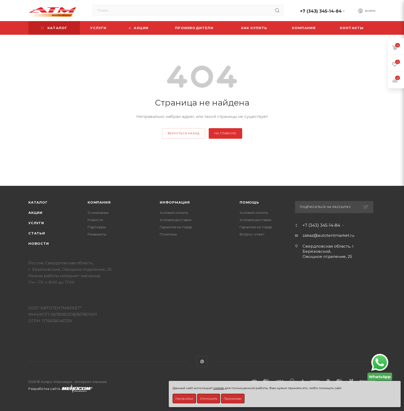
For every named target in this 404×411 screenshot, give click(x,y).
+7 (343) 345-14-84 (321, 11)
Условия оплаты (174, 213)
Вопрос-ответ (252, 234)
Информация (175, 202)
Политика (168, 234)
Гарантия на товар (176, 227)
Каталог (38, 202)
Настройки (184, 398)
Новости (38, 243)
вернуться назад (183, 133)
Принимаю (233, 398)
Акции (35, 213)
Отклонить (208, 398)
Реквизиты (97, 234)
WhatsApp (202, 361)
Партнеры (97, 227)
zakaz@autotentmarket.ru (328, 235)
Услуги (36, 223)
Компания (99, 202)
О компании (98, 213)
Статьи (36, 233)
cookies (218, 388)
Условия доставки (175, 220)
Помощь (249, 202)
